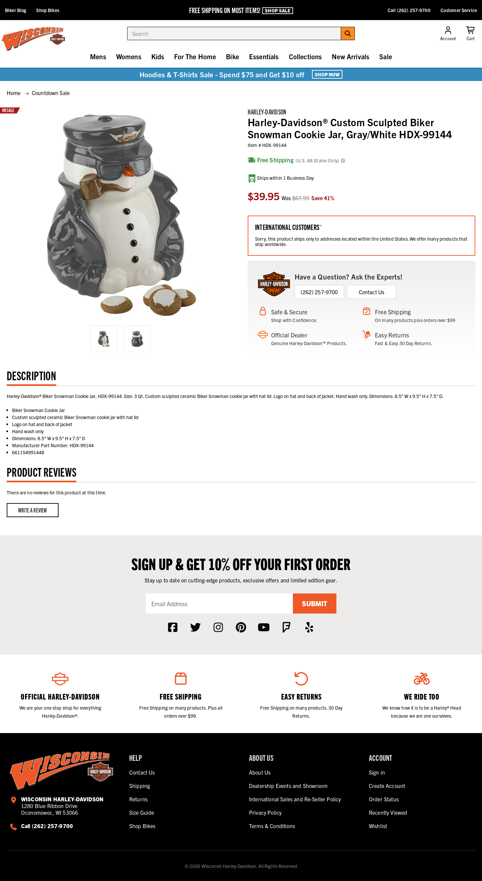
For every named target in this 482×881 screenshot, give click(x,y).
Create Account (387, 785)
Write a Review (32, 510)
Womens (128, 56)
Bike (232, 56)
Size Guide (141, 812)
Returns (138, 799)
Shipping (139, 785)
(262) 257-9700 (319, 292)
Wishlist (378, 825)
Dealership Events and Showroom (288, 785)
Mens (98, 56)
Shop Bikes (47, 10)
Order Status (384, 799)
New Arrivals (350, 56)
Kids (157, 56)
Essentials (264, 56)
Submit (314, 603)
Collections (305, 56)
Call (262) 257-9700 (409, 10)
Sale (385, 56)
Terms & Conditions (272, 825)
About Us (259, 772)
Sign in (377, 772)
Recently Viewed (388, 812)
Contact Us (372, 292)
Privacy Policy (265, 812)
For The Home (195, 56)
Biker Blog (15, 10)
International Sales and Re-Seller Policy (295, 799)
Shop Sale (277, 10)
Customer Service (458, 10)
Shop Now (327, 74)
